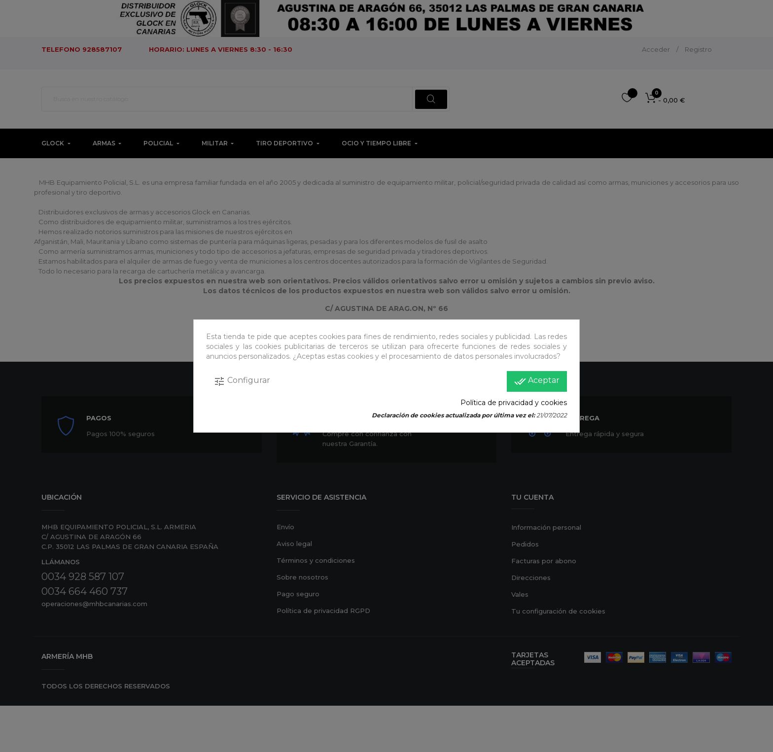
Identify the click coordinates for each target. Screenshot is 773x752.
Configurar (241, 381)
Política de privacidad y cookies (513, 402)
